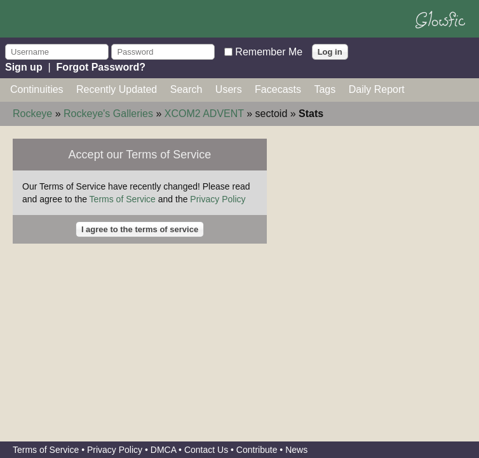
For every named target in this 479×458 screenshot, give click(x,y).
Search (186, 89)
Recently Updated (116, 89)
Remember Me (268, 51)
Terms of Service (123, 199)
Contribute (257, 450)
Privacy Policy (217, 199)
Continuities (37, 89)
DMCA (163, 450)
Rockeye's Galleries (108, 113)
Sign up (24, 67)
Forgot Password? (101, 67)
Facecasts (278, 89)
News (296, 450)
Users (228, 89)
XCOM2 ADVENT (204, 113)
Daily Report (377, 89)
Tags (324, 89)
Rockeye (32, 113)
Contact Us (206, 450)
